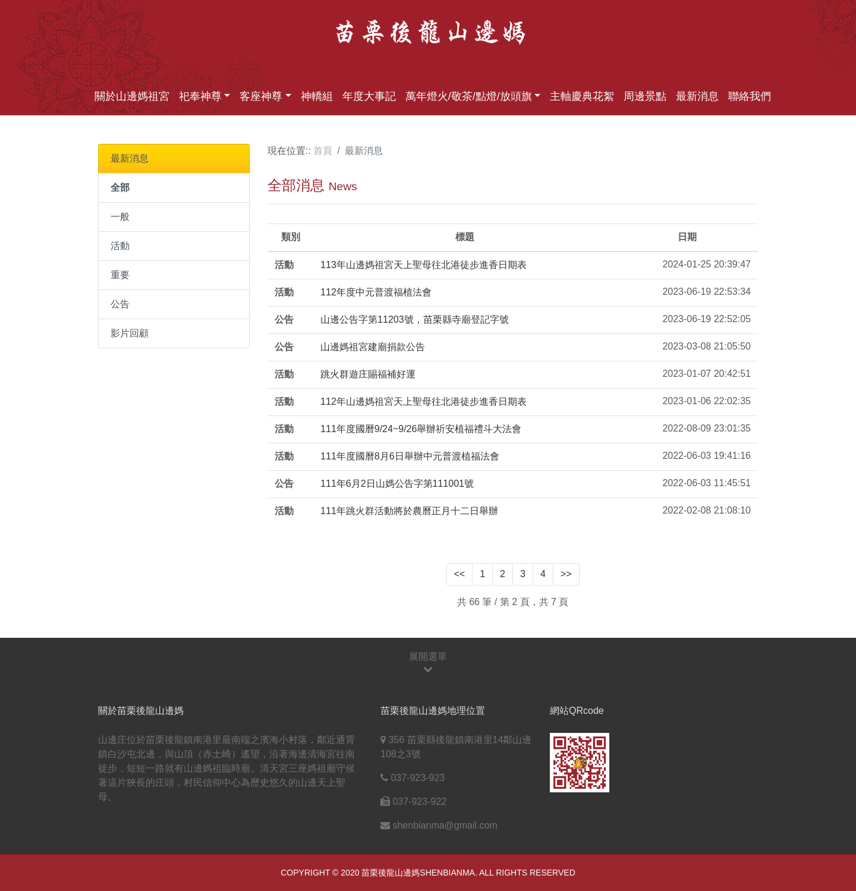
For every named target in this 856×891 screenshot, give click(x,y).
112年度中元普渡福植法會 (376, 292)
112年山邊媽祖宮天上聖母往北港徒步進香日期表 (423, 401)
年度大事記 (369, 96)
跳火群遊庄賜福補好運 (368, 374)
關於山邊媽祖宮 (132, 96)
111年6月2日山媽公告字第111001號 (397, 483)
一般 (120, 217)
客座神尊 (261, 96)
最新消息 (697, 96)
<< (459, 574)
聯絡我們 (749, 96)
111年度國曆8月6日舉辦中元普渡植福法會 (409, 456)
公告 (120, 304)
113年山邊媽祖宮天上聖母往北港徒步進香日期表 (423, 265)
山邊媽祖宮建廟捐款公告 (372, 347)
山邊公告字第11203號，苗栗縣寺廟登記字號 (414, 319)
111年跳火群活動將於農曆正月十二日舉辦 (409, 511)
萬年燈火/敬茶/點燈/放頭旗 (468, 96)
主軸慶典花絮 (582, 96)
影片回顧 (130, 333)
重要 (120, 275)
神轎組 (317, 96)
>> (566, 574)
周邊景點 (645, 96)
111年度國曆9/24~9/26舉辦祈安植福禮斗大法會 (420, 429)
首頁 (322, 151)
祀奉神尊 (200, 96)
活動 (120, 246)
